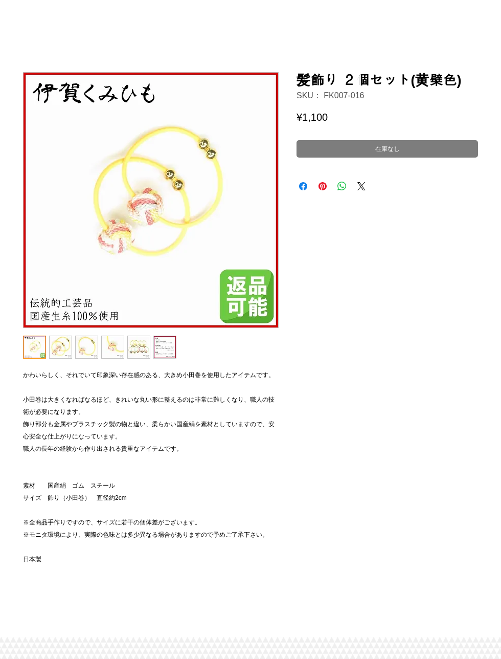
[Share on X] (361, 186)
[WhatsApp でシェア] (342, 186)
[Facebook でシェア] (303, 186)
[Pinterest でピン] (322, 186)
